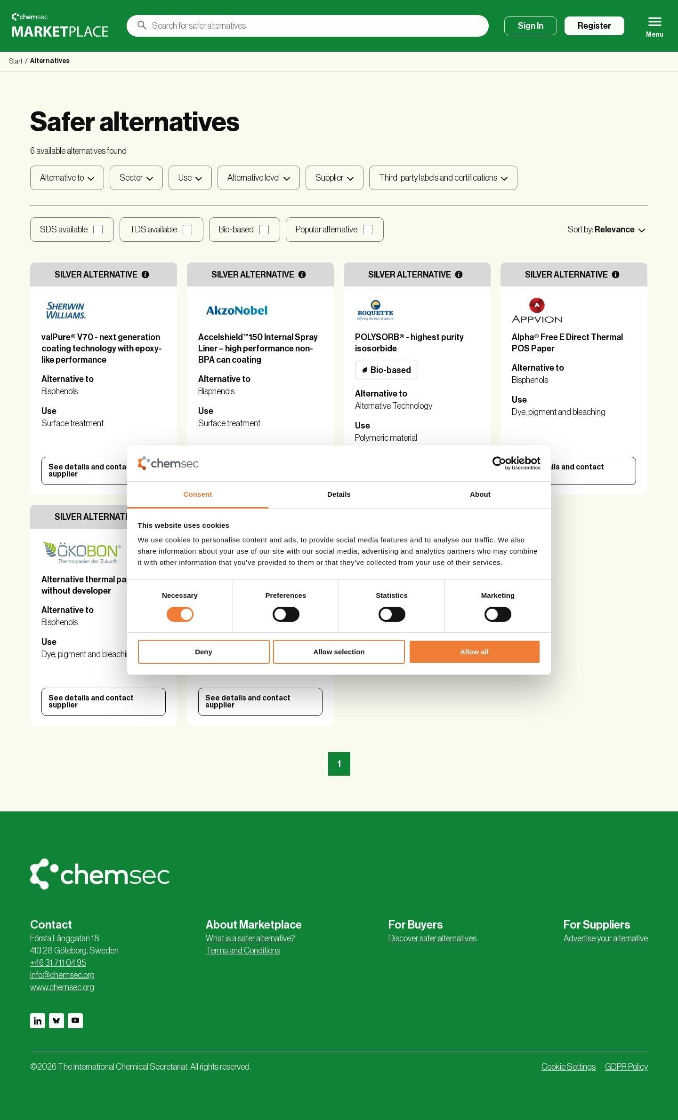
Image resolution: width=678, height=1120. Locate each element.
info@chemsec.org (62, 975)
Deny (203, 652)
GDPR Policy (626, 1067)
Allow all (474, 652)
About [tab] (480, 494)
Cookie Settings (568, 1067)
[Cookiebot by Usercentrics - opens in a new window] (499, 463)
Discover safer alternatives (432, 938)
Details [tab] (339, 494)
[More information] (145, 274)
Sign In (530, 26)
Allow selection (338, 652)
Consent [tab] (198, 494)
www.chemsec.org (62, 987)
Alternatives (50, 61)
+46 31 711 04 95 (58, 963)
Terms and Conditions (243, 950)
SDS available (64, 229)
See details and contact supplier (91, 470)
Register (594, 26)
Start (16, 61)
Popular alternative (326, 229)
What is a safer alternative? (250, 938)
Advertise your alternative (606, 938)
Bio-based (236, 229)
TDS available (153, 229)
